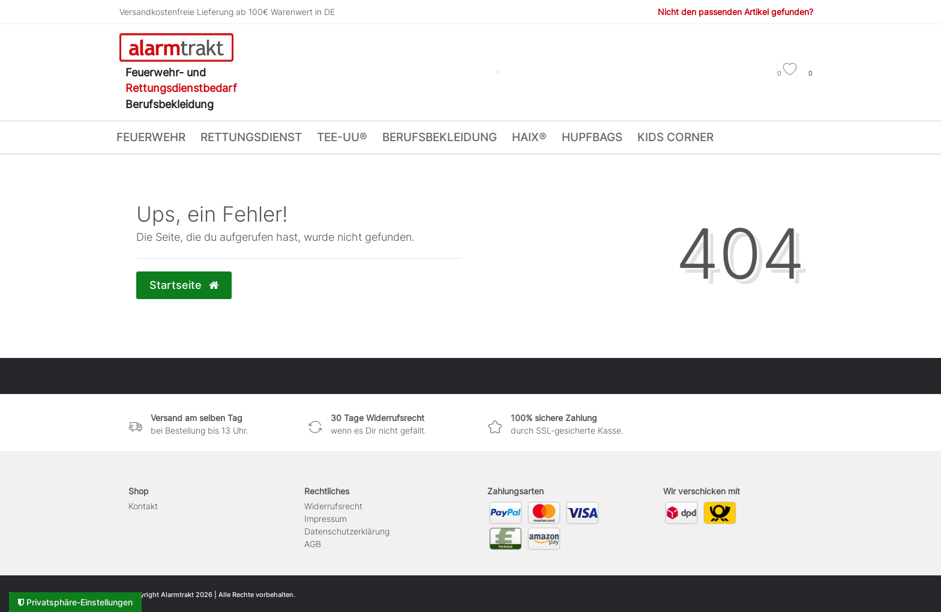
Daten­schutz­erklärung (346, 531)
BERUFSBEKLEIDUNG (439, 137)
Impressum (325, 519)
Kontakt (143, 506)
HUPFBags (592, 137)
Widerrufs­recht (333, 506)
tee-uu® (342, 137)
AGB (312, 544)
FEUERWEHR (150, 137)
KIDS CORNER (675, 137)
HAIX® (529, 137)
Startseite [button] (183, 285)
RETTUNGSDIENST (251, 137)
